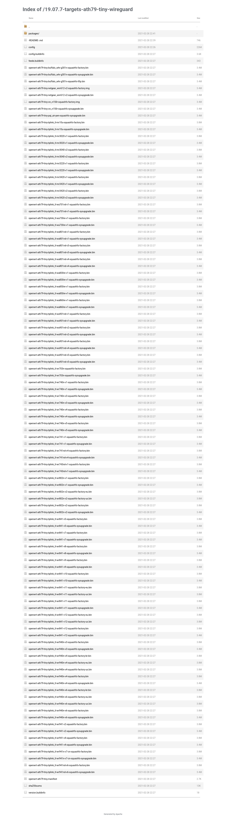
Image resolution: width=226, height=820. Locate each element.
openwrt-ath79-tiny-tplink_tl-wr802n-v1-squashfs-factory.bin (58, 478)
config (32, 47)
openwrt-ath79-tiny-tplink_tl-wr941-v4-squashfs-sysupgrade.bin (60, 744)
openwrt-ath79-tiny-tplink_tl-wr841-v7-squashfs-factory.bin (58, 532)
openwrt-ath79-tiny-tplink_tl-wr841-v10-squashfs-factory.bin (58, 574)
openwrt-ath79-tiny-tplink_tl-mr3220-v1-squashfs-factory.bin (59, 163)
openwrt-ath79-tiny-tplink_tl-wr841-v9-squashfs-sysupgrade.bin (60, 567)
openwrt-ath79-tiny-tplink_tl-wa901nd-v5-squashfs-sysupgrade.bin (62, 362)
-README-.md (36, 40)
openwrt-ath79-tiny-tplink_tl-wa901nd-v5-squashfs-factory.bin (59, 355)
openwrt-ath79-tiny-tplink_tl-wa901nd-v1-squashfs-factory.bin (59, 314)
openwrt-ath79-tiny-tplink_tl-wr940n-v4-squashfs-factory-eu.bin (60, 662)
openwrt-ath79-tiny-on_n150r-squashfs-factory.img (54, 102)
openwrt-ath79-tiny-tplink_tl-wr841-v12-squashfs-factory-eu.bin (60, 615)
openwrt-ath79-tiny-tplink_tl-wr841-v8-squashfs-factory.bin (58, 546)
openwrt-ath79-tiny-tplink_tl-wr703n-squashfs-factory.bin (57, 368)
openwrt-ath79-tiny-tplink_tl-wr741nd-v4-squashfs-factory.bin (59, 450)
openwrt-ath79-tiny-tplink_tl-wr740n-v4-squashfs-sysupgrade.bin (61, 416)
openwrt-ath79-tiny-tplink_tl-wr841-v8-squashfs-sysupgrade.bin (60, 553)
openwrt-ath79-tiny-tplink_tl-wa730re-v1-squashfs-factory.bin (59, 218)
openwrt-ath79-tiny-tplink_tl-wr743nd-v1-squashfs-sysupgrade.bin (61, 471)
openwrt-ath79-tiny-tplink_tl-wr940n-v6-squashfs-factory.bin (58, 710)
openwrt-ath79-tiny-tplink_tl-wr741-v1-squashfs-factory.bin (58, 437)
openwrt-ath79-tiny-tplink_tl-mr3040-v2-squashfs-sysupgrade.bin (61, 156)
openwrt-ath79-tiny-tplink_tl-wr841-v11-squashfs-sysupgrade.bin (61, 608)
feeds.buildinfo (36, 61)
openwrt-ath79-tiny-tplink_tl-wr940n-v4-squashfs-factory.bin (58, 676)
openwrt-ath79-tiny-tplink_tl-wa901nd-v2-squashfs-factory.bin (59, 327)
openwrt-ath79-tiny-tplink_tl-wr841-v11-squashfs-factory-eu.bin (60, 587)
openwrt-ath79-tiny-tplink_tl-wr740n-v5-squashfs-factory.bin (58, 423)
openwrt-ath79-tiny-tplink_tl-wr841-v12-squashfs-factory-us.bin (60, 621)
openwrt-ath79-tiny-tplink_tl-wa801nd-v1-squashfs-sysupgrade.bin (62, 238)
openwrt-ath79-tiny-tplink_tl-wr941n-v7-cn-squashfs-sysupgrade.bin (62, 758)
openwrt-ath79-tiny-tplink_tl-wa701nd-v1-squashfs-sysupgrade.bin (62, 211)
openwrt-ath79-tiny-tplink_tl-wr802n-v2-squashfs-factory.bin (58, 505)
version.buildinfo (37, 792)
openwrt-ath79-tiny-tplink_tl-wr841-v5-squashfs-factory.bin (58, 519)
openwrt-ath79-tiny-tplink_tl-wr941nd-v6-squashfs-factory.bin (59, 765)
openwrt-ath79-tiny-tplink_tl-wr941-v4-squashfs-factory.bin (58, 738)
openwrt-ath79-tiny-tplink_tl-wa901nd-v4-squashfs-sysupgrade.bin (62, 348)
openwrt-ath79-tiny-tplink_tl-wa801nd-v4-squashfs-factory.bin (59, 259)
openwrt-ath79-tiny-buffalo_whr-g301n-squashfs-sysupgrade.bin (61, 74)
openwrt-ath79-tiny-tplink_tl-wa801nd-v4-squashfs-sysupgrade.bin (62, 266)
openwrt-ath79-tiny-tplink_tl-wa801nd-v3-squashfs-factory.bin (59, 245)
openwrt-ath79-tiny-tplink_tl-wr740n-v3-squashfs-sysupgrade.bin (61, 403)
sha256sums (35, 786)
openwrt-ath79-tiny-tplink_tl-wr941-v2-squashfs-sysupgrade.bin (60, 731)
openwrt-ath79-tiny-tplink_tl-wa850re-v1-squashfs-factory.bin (59, 286)
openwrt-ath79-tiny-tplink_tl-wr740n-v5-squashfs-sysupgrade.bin (61, 430)
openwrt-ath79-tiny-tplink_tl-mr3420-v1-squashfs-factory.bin (59, 177)
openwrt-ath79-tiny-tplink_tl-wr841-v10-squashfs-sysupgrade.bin (61, 580)
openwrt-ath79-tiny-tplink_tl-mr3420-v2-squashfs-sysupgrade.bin (61, 197)
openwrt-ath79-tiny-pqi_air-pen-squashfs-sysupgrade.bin (57, 115)
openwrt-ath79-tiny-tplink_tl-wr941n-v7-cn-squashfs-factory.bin (60, 751)
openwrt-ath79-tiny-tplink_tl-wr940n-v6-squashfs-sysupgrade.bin (61, 717)
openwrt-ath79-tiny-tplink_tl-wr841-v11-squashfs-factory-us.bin (60, 594)
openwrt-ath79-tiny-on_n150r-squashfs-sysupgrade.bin (56, 108)
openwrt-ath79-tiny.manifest (43, 779)
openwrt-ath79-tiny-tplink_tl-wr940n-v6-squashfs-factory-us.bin (60, 703)
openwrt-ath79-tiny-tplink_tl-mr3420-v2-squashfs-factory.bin (59, 191)
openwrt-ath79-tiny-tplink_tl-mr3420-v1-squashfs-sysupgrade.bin (61, 184)
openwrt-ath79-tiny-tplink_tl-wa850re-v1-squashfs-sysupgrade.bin (61, 293)
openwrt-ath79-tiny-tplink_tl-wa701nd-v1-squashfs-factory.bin (59, 204)
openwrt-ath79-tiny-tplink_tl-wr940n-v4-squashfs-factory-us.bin (60, 669)
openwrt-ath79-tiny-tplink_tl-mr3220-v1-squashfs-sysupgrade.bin (61, 170)
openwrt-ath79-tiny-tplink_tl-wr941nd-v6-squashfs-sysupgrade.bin (61, 772)
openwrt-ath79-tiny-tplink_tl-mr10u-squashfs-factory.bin (56, 122)
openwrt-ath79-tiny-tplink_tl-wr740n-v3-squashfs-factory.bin (58, 396)
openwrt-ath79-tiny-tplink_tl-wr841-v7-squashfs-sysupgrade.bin (60, 539)
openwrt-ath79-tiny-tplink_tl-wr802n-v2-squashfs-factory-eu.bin (60, 491)
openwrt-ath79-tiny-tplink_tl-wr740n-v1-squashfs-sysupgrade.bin (61, 389)
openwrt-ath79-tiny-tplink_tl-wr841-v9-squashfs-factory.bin (58, 560)
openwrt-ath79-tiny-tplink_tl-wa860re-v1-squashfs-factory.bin (59, 300)
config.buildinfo (36, 54)
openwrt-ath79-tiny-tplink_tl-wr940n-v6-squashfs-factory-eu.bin (60, 697)
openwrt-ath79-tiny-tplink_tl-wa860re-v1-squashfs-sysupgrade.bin (61, 307)
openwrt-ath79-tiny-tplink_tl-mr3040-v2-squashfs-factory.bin (59, 149)
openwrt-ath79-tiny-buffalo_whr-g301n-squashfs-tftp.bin (57, 81)
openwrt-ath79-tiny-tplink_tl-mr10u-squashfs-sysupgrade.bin (59, 129)
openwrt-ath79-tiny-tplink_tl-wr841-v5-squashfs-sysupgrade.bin (60, 526)
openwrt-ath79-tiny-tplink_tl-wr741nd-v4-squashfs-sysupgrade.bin (61, 457)
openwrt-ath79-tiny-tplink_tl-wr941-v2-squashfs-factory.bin (58, 724)
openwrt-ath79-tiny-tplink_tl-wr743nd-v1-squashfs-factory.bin (59, 464)
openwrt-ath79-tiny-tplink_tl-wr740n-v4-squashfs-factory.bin (58, 409)
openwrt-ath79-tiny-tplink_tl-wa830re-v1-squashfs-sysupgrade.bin (61, 279)
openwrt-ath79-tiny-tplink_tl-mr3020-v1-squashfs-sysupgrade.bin (61, 143)
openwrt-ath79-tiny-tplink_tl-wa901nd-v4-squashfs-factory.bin (59, 341)
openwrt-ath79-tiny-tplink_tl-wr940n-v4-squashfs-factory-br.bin (60, 656)
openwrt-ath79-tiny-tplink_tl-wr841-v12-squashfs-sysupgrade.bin (61, 635)
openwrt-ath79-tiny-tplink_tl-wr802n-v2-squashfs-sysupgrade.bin (61, 512)
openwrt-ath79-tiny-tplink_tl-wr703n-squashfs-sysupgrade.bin (59, 375)
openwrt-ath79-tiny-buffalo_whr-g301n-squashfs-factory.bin (58, 67)
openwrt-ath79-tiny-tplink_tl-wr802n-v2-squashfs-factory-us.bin (60, 498)
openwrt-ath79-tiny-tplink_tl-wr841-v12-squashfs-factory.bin (58, 628)
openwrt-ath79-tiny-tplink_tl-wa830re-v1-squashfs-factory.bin (59, 273)
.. (29, 26)
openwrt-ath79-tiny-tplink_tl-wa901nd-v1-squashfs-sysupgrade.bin (62, 320)
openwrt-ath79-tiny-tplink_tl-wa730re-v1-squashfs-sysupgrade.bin (61, 225)
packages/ (34, 33)
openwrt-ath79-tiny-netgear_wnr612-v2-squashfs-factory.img (59, 88)
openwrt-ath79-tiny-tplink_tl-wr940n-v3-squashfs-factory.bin (58, 642)
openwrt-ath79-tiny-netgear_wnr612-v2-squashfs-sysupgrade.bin (61, 95)
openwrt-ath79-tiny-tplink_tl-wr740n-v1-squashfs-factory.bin (58, 382)
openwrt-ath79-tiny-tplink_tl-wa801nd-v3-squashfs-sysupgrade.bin (62, 252)
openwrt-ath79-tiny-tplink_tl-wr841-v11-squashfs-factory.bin (58, 601)
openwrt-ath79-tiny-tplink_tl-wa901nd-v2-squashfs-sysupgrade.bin (62, 334)
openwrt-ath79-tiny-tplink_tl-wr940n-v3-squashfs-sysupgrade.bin (61, 649)
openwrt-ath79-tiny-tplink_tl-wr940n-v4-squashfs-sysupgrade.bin (61, 683)
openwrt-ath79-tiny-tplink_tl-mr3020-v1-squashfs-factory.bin (59, 136)
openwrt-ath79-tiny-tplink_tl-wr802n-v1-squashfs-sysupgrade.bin (61, 485)
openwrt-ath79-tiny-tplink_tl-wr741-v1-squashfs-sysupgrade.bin (60, 444)
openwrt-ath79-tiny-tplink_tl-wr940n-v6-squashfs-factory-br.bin (60, 690)
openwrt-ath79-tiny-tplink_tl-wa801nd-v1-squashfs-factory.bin (59, 232)
